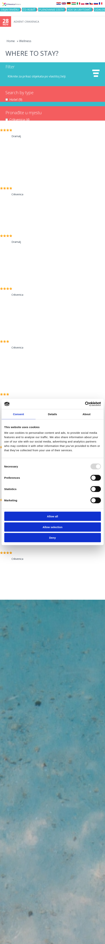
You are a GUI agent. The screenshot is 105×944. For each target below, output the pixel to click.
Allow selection (52, 526)
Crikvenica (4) (19, 119)
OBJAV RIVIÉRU (10, 9)
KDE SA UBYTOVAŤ (79, 9)
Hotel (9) (15, 99)
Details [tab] (52, 414)
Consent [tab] (18, 414)
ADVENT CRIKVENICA (26, 21)
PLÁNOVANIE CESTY (51, 9)
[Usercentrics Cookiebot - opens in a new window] (85, 404)
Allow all (52, 516)
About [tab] (87, 414)
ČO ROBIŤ (29, 9)
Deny (52, 537)
